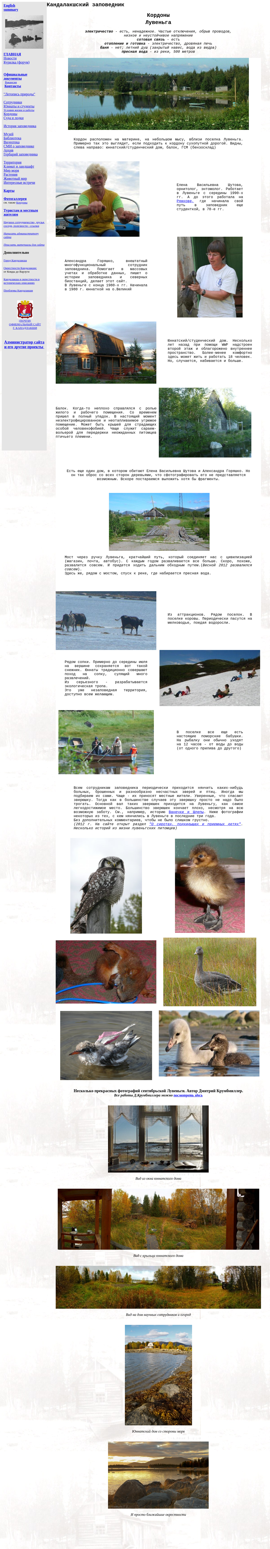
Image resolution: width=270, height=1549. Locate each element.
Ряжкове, (185, 201)
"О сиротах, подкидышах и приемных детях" (195, 824)
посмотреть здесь (188, 1095)
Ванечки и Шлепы (186, 812)
